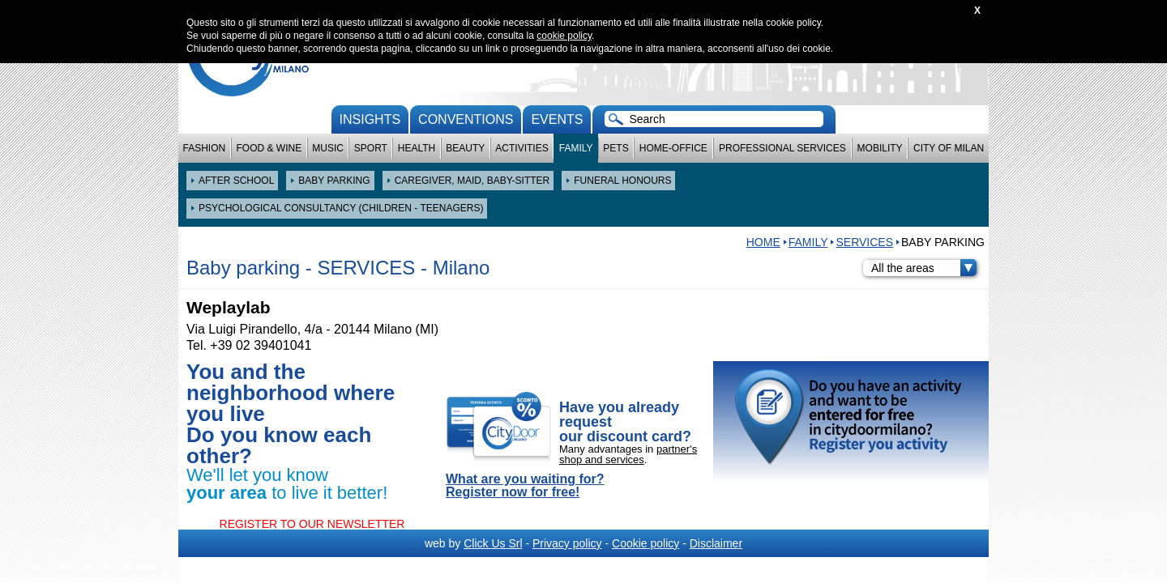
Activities (521, 148)
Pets (615, 148)
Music (328, 148)
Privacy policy (567, 543)
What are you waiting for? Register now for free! (525, 486)
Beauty (465, 148)
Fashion (204, 148)
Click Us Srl (493, 543)
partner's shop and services (628, 454)
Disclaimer (716, 543)
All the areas (924, 268)
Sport (370, 148)
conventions (465, 119)
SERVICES (864, 242)
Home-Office (673, 148)
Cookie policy (645, 543)
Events (557, 119)
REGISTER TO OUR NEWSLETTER (312, 524)
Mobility (880, 148)
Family (576, 148)
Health (416, 148)
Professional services (782, 148)
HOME (763, 242)
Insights (370, 119)
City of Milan (948, 148)
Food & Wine (268, 148)
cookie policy (564, 35)
